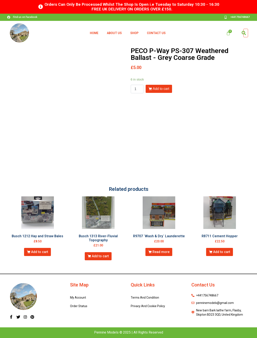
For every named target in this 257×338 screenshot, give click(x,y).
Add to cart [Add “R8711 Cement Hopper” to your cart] (221, 252)
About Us (114, 33)
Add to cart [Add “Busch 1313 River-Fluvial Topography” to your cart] (100, 256)
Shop (134, 33)
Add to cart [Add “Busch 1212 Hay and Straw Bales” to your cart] (39, 252)
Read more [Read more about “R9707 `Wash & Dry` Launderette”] (160, 252)
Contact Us (156, 33)
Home (94, 33)
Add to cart (161, 89)
